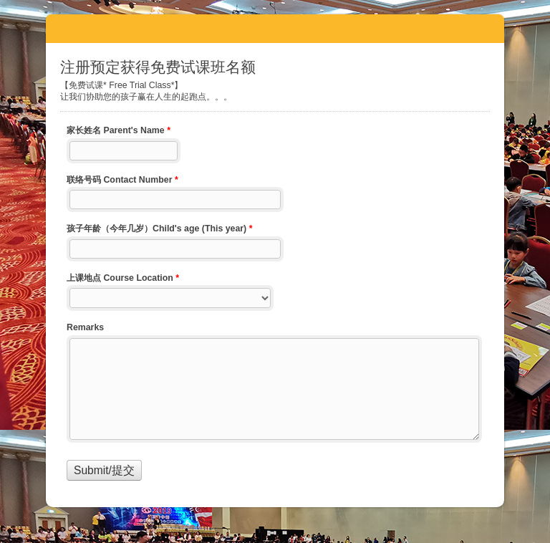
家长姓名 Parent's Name (118, 131)
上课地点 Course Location (123, 279)
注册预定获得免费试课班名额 (275, 28)
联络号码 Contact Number (122, 181)
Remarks (85, 327)
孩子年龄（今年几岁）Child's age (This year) (159, 230)
